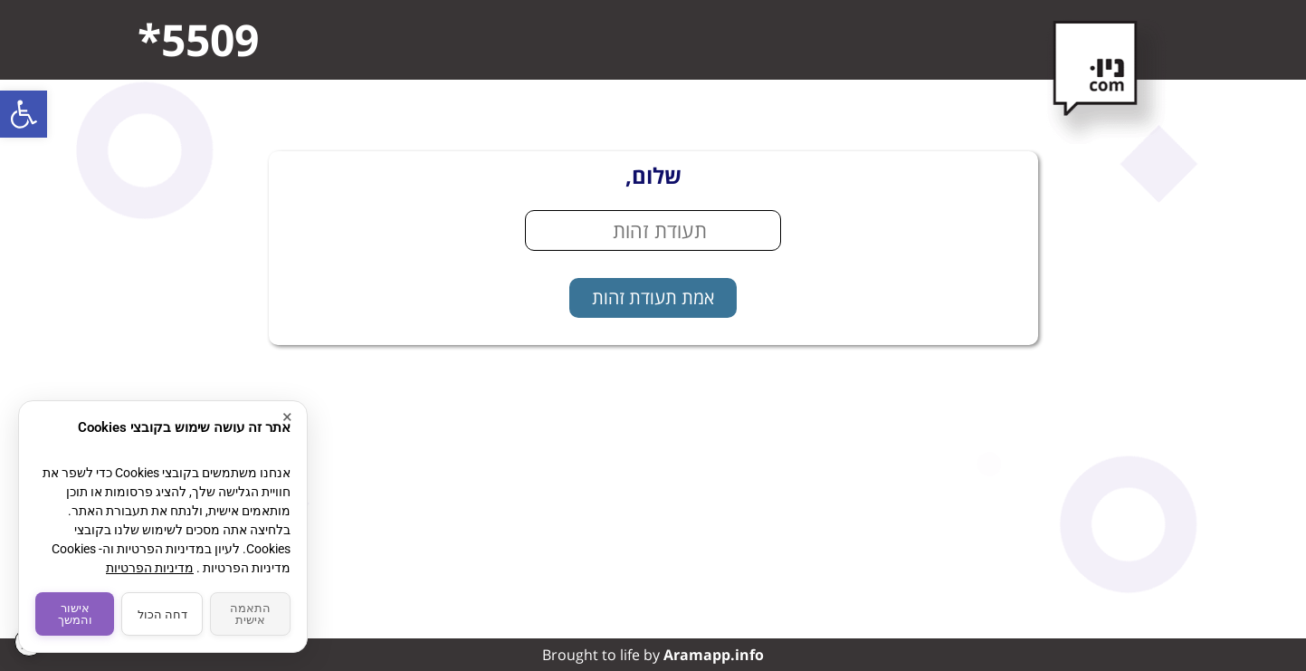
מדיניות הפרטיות (150, 568)
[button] (23, 114)
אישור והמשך (75, 614)
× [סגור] (287, 417)
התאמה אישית (250, 614)
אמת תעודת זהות (653, 297)
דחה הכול (162, 614)
